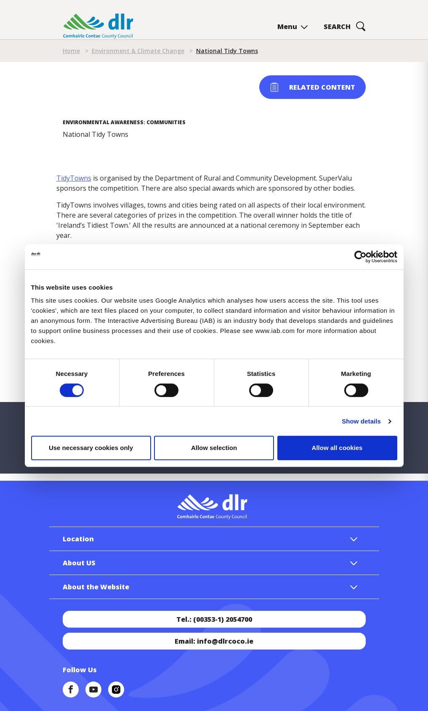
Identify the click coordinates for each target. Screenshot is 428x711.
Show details (361, 421)
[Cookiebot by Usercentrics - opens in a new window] (360, 256)
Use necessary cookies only (91, 447)
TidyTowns (73, 178)
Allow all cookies (337, 447)
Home (71, 51)
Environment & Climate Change (138, 51)
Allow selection (214, 447)
